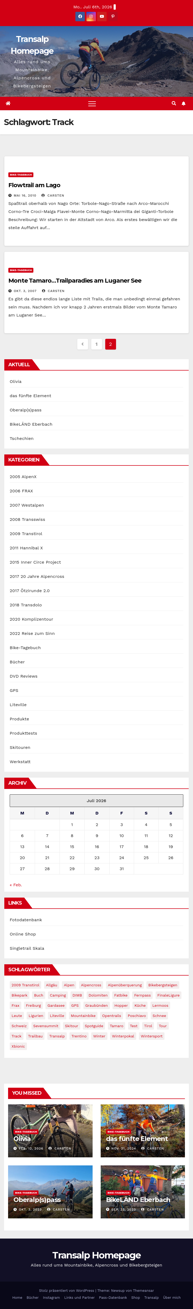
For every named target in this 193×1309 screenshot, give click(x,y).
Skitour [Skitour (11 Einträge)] (71, 1026)
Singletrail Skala (27, 948)
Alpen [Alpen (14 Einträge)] (69, 985)
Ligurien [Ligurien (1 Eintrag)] (36, 1015)
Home (17, 1298)
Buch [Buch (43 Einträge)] (38, 995)
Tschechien (22, 438)
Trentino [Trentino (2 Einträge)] (78, 1036)
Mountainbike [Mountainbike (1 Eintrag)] (83, 1015)
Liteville (18, 704)
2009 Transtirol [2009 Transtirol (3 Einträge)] (25, 985)
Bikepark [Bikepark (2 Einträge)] (19, 995)
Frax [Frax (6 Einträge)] (15, 1005)
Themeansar (143, 1291)
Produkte (19, 718)
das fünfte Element (30, 395)
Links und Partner (79, 1298)
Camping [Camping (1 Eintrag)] (58, 995)
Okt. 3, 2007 (25, 291)
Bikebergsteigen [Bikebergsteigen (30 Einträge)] (162, 985)
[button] (174, 103)
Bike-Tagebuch (21, 174)
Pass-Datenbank (113, 1298)
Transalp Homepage (96, 1255)
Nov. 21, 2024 (123, 1148)
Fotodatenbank (26, 919)
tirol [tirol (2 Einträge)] (148, 1026)
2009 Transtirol (26, 533)
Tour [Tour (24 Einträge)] (163, 1026)
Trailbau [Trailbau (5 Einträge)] (35, 1036)
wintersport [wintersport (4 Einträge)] (152, 1036)
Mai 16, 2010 (25, 195)
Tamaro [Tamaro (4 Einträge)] (116, 1026)
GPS (14, 690)
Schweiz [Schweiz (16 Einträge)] (19, 1026)
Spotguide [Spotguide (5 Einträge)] (94, 1026)
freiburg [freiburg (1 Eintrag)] (33, 1005)
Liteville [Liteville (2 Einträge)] (57, 1015)
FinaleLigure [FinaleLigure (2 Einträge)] (168, 995)
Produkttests (23, 733)
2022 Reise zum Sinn (32, 633)
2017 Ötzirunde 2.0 (30, 590)
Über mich (172, 1298)
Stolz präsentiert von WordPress (67, 1291)
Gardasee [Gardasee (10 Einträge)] (56, 1005)
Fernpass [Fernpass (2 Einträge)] (142, 995)
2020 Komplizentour (31, 619)
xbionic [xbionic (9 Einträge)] (18, 1046)
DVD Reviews (23, 676)
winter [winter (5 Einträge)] (99, 1036)
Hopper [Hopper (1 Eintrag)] (121, 1005)
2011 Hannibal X (26, 547)
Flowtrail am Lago (34, 185)
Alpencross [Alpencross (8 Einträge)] (91, 985)
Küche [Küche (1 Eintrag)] (140, 1005)
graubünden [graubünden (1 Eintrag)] (96, 1005)
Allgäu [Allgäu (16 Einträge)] (51, 985)
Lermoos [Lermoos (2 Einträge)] (160, 1005)
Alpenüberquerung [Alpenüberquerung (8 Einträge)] (125, 985)
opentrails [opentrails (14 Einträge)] (111, 1015)
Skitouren (20, 747)
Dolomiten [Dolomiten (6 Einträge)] (98, 995)
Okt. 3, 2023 (30, 1209)
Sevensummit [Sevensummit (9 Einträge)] (45, 1026)
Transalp (151, 1298)
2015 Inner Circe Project (35, 562)
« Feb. (16, 884)
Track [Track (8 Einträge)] (17, 1036)
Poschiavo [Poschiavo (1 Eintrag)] (137, 1015)
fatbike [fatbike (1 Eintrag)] (121, 995)
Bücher (17, 661)
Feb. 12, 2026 (31, 1148)
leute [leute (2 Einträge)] (17, 1015)
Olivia (16, 381)
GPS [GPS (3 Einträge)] (75, 1005)
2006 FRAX (21, 490)
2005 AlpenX (23, 476)
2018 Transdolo (26, 604)
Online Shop (23, 934)
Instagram (51, 1298)
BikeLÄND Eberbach (31, 424)
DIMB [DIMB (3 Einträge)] (77, 995)
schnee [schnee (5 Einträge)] (159, 1015)
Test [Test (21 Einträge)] (134, 1026)
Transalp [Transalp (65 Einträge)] (57, 1036)
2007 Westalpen (27, 505)
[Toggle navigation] (92, 103)
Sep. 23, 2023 (123, 1209)
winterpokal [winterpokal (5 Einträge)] (123, 1036)
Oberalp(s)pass (25, 409)
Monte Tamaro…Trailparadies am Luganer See (74, 280)
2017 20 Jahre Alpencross (37, 576)
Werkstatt (20, 761)
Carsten (52, 195)
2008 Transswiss (27, 519)
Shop (135, 1298)
